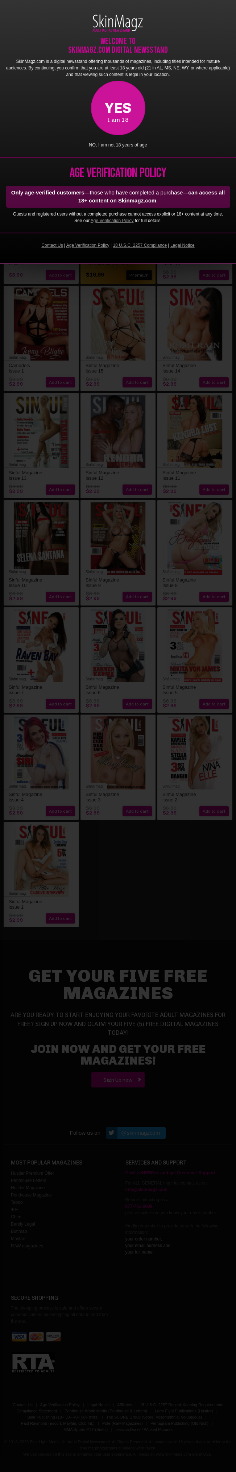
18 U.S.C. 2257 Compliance (140, 245)
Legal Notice (182, 245)
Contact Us (52, 245)
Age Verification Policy (112, 220)
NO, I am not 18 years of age (118, 145)
